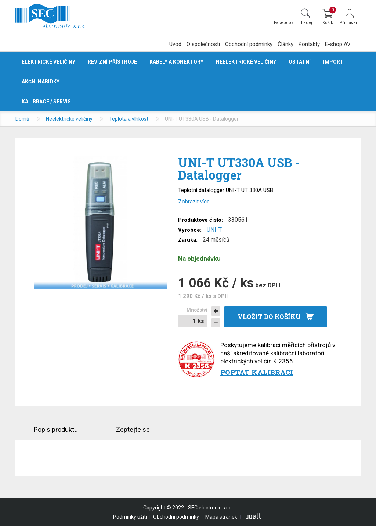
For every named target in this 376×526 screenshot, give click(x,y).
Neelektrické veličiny (69, 119)
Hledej (305, 22)
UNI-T (214, 229)
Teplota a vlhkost (128, 119)
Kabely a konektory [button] (176, 62)
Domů (22, 119)
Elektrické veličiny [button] (48, 62)
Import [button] (333, 62)
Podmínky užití (130, 517)
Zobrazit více (194, 201)
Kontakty (309, 44)
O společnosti (203, 44)
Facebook (283, 22)
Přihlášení (349, 22)
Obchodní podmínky (248, 44)
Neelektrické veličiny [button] (246, 62)
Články (285, 44)
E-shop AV (338, 44)
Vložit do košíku (269, 316)
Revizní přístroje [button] (112, 62)
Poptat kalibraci (256, 372)
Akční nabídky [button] (40, 82)
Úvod (175, 44)
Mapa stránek (221, 517)
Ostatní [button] (300, 62)
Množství (197, 310)
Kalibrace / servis (46, 101)
